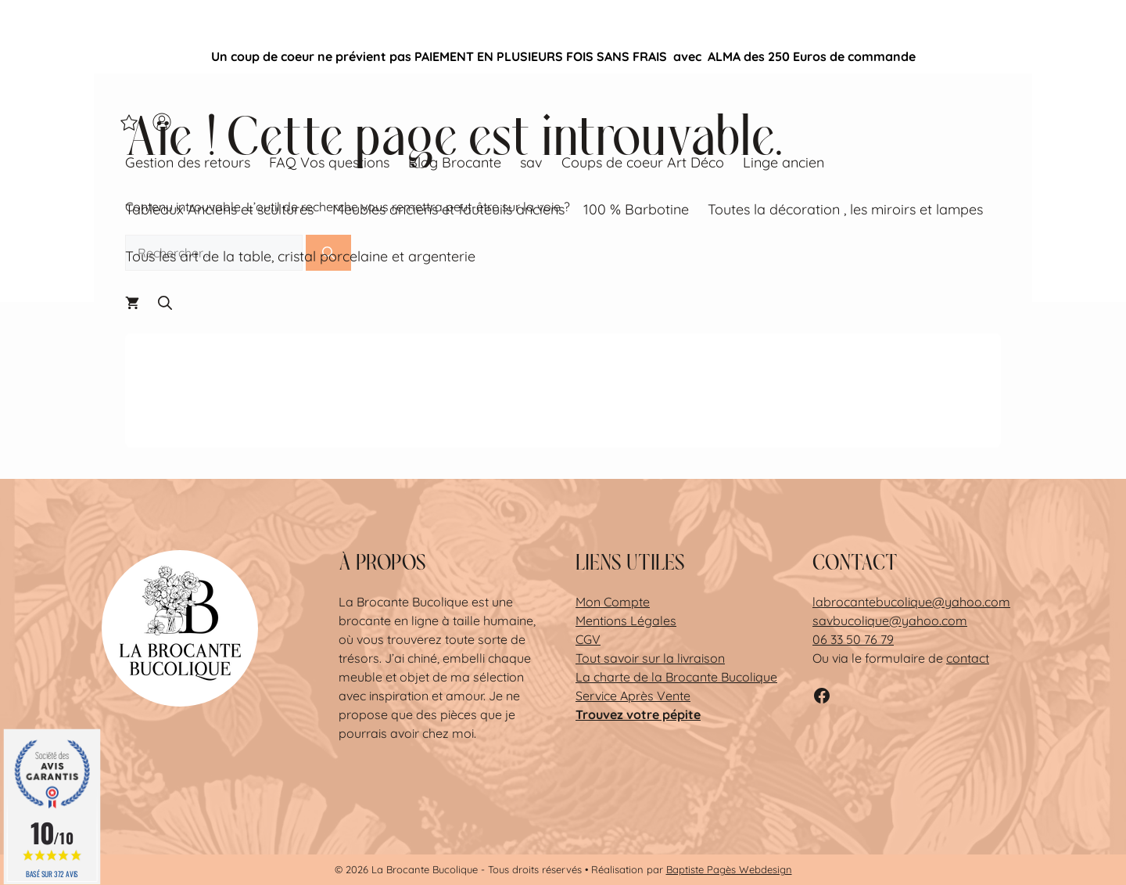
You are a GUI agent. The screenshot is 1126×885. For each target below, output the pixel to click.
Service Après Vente (633, 695)
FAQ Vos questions (329, 162)
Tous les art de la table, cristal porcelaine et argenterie (300, 256)
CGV (588, 639)
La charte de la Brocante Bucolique (676, 677)
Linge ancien (783, 162)
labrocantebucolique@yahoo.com (911, 602)
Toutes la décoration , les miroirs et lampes (845, 209)
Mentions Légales (626, 620)
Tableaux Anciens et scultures (219, 209)
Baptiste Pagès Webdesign (729, 869)
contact (967, 658)
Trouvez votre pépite (638, 714)
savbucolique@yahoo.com (889, 620)
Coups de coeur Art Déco (642, 162)
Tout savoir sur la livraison (650, 658)
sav (531, 162)
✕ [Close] (1109, 56)
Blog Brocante (454, 162)
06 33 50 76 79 (853, 639)
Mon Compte (613, 602)
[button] (165, 303)
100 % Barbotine (636, 209)
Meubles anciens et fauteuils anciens (448, 209)
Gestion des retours (187, 162)
